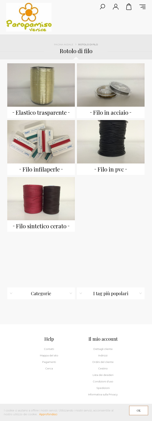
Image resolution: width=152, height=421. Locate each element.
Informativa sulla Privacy (103, 394)
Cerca (49, 368)
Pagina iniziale (63, 44)
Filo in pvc (110, 169)
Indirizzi (103, 355)
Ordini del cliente (103, 361)
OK (139, 410)
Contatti (49, 348)
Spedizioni (103, 387)
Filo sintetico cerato (41, 226)
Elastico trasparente (41, 112)
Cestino (129, 6)
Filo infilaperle (41, 169)
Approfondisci (48, 414)
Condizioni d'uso (103, 381)
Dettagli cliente (103, 348)
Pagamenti (49, 361)
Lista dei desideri (103, 374)
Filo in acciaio (110, 112)
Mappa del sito (49, 355)
